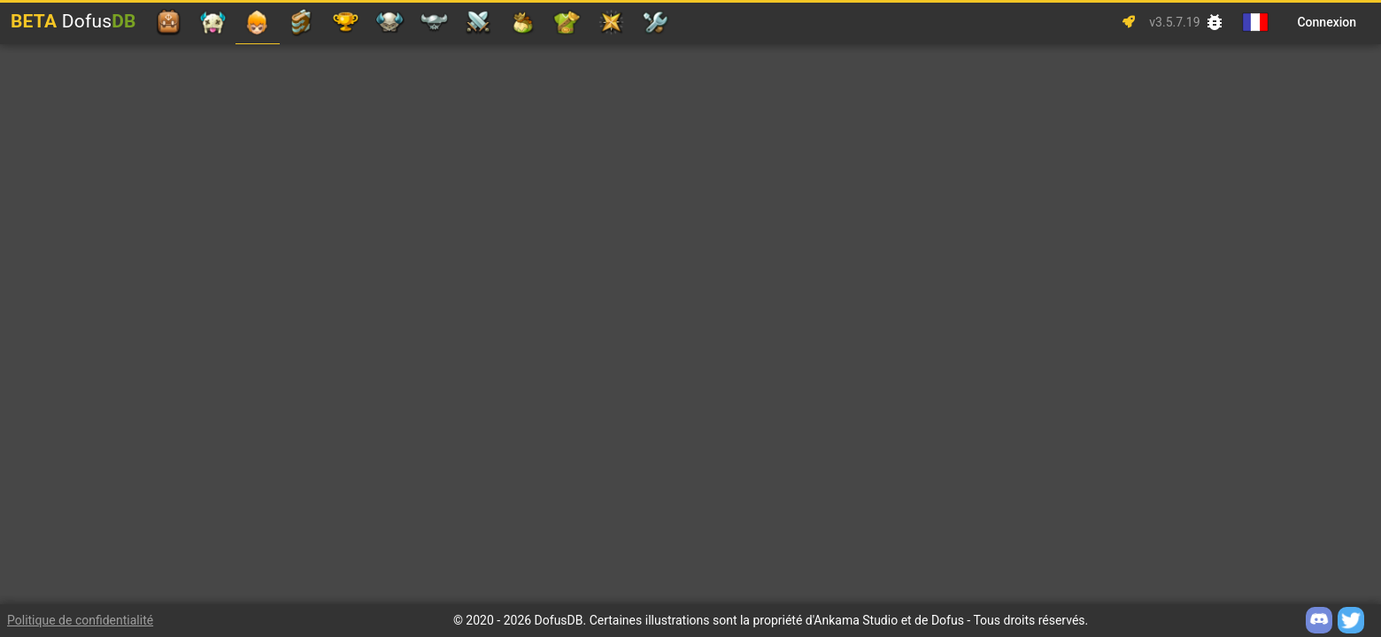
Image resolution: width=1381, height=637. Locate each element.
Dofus (73, 21)
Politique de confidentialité (80, 620)
